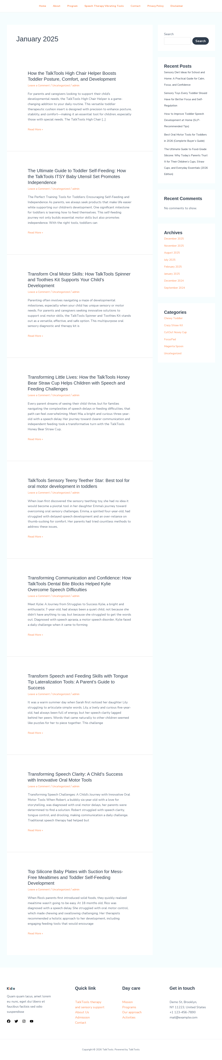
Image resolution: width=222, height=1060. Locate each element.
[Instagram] (24, 1021)
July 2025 (171, 278)
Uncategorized (66, 85)
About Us (82, 1012)
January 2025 (173, 292)
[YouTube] (31, 1021)
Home (38, 6)
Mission (127, 1002)
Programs (129, 1007)
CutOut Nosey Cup (177, 351)
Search (169, 34)
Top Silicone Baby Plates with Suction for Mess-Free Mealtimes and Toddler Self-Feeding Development (75, 877)
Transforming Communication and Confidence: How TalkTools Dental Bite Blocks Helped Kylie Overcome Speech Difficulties (79, 583)
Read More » (37, 129)
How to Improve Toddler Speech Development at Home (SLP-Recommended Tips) (186, 126)
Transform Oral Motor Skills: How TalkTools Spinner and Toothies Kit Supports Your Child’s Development (79, 279)
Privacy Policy (158, 6)
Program (71, 6)
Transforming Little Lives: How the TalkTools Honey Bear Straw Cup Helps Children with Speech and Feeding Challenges (79, 383)
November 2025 (176, 264)
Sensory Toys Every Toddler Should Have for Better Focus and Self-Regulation (185, 105)
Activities (128, 1017)
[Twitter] (16, 1021)
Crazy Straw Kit (175, 344)
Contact (137, 6)
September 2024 (176, 306)
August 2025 (173, 271)
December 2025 (175, 257)
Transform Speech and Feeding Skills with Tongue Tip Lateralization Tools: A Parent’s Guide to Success (78, 681)
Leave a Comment (40, 85)
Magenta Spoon (175, 365)
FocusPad (171, 358)
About (54, 6)
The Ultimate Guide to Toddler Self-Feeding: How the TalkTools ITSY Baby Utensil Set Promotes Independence (77, 176)
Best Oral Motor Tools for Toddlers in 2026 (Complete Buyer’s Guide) (184, 147)
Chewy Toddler (175, 337)
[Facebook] (8, 1021)
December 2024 (175, 299)
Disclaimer (181, 6)
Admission (82, 1017)
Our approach (132, 1012)
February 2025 (175, 285)
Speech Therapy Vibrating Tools (104, 6)
